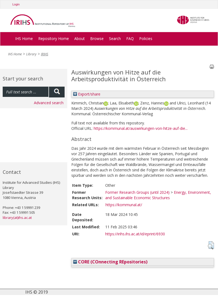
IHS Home (24, 38)
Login (16, 4)
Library (31, 54)
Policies (145, 38)
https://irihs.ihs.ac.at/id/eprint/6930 (135, 233)
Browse (97, 38)
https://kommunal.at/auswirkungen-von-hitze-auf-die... (141, 128)
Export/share (86, 94)
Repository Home (53, 38)
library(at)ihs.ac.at (17, 217)
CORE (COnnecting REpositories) (110, 262)
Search (115, 38)
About (79, 38)
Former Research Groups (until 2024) (137, 192)
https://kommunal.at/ (124, 204)
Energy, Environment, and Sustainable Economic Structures (158, 195)
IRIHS (44, 54)
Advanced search (49, 102)
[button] (211, 245)
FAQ (130, 38)
